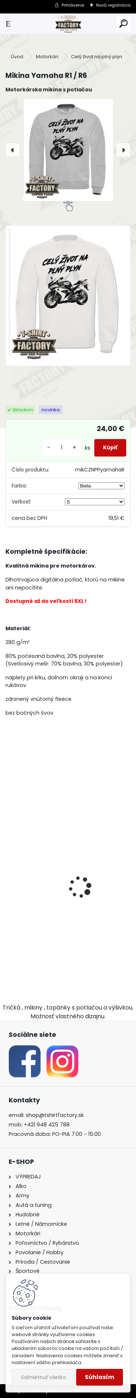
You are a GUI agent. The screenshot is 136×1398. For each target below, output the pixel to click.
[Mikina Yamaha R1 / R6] (68, 150)
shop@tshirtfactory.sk (55, 1115)
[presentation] (12, 150)
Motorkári (47, 56)
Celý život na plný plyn (96, 56)
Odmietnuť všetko (43, 1377)
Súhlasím (99, 1377)
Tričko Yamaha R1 (35, 922)
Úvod (17, 56)
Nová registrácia (113, 5)
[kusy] (61, 447)
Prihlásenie (73, 5)
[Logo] (68, 24)
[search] (123, 24)
